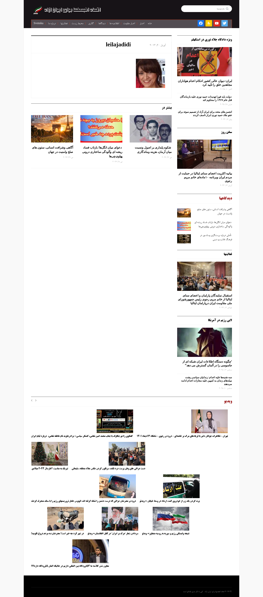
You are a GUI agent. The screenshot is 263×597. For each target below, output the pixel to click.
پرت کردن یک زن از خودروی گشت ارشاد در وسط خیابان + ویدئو (170, 501)
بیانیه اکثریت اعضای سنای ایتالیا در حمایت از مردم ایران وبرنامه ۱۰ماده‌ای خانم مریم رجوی (205, 177)
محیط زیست (77, 23)
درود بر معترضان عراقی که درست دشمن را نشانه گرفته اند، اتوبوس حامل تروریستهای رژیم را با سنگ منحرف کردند (83, 501)
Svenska (38, 23)
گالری (91, 23)
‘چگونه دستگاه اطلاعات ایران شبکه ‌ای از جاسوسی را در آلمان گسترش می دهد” (207, 363)
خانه (150, 23)
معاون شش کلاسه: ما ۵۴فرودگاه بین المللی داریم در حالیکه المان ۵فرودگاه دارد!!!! (70, 566)
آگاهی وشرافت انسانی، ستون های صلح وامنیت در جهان (52, 150)
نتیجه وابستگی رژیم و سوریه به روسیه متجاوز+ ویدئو (165, 533)
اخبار (142, 23)
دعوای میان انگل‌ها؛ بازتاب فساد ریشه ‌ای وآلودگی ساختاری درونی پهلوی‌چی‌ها (102, 152)
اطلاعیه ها (114, 23)
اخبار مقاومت (129, 23)
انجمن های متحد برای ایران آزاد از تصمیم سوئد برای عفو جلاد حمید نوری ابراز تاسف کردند (205, 113)
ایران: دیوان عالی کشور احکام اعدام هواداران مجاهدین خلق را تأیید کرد (205, 82)
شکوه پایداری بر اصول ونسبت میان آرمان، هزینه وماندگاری (153, 150)
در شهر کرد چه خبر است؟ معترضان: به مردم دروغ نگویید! (57, 533)
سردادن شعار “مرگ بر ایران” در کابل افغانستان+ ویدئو (112, 533)
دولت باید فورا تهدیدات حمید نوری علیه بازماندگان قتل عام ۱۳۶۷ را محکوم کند (206, 98)
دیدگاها (101, 23)
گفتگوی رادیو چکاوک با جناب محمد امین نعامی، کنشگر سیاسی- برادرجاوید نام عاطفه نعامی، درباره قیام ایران (82, 436)
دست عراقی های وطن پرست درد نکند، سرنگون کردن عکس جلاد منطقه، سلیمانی (108, 468)
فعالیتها (64, 23)
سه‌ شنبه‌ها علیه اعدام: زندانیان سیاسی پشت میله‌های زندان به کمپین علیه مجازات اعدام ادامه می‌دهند (206, 381)
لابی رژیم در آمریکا (220, 320)
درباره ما (52, 23)
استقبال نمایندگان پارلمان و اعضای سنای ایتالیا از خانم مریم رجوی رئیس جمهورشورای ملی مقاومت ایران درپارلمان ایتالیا (205, 299)
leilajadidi (118, 45)
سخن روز (226, 132)
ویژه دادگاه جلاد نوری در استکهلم (211, 39)
